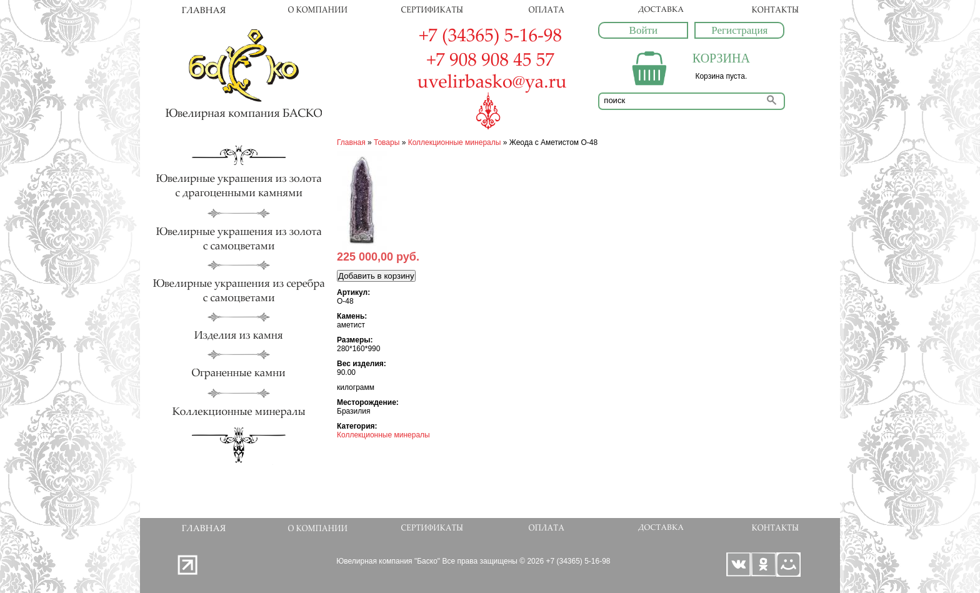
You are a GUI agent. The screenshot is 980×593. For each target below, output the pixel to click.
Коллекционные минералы (454, 142)
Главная (351, 142)
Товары (386, 142)
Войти (643, 30)
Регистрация (739, 30)
